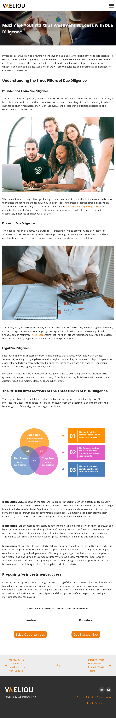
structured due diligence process (81, 206)
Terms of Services (86, 697)
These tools (36, 334)
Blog (58, 665)
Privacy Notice (104, 697)
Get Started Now (85, 634)
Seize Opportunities (30, 634)
